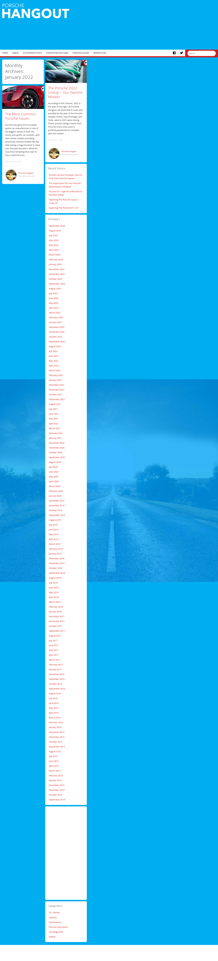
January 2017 (55, 669)
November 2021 (57, 389)
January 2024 (55, 264)
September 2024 (57, 225)
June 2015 (54, 761)
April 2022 (54, 365)
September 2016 (57, 688)
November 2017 (57, 621)
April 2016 (54, 712)
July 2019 (53, 524)
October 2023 (55, 279)
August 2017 (55, 635)
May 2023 (53, 303)
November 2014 (57, 790)
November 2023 (57, 274)
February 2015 (56, 775)
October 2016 (55, 683)
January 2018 (55, 611)
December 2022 (56, 327)
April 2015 (54, 766)
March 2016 (54, 717)
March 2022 (54, 370)
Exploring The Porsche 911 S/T (63, 207)
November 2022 (57, 332)
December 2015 (56, 732)
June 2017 (54, 645)
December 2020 (56, 442)
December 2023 (56, 269)
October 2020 (55, 452)
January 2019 (55, 553)
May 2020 (53, 476)
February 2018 (56, 606)
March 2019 (54, 544)
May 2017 (53, 650)
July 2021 (53, 409)
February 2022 (56, 375)
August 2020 (55, 462)
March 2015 (54, 770)
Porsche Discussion (27, 176)
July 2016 (53, 698)
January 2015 (55, 780)
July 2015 (53, 756)
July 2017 (53, 640)
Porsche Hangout (26, 173)
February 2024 (56, 259)
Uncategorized (56, 931)
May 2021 (53, 418)
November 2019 (57, 505)
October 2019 (55, 510)
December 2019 (56, 500)
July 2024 (53, 235)
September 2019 (57, 515)
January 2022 (55, 380)
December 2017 (56, 616)
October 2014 (55, 794)
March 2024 (54, 254)
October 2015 (55, 741)
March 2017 (54, 659)
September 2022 (57, 341)
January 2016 (55, 727)
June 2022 (54, 356)
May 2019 (53, 534)
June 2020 (54, 471)
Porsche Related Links (57, 53)
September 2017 (57, 630)
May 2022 (53, 360)
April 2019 (54, 539)
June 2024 (54, 240)
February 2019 (56, 548)
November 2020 (57, 447)
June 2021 (54, 413)
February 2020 (56, 491)
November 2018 (57, 563)
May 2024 (53, 245)
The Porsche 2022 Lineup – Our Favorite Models (65, 92)
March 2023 (54, 312)
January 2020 (55, 495)
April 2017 (54, 655)
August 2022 (55, 346)
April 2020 (54, 481)
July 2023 (53, 293)
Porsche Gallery (81, 53)
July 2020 (53, 467)
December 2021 (56, 384)
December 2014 (56, 785)
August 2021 (55, 404)
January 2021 (55, 438)
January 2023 (55, 322)
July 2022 (53, 351)
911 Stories (54, 912)
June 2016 (54, 703)
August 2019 (55, 520)
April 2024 (54, 249)
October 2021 (55, 394)
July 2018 (53, 582)
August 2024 (55, 230)
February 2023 (56, 317)
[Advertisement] (154, 24)
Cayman (53, 917)
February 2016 (56, 722)
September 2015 (57, 746)
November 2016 (57, 679)
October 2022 (55, 336)
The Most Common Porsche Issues (20, 116)
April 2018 (54, 597)
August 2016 (55, 693)
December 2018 (56, 558)
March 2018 (54, 602)
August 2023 (55, 288)
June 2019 (54, 529)
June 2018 (54, 587)
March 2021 (54, 428)
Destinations (55, 922)
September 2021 (57, 399)
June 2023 (54, 298)
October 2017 (55, 626)
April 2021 (54, 423)
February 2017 (56, 664)
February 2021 (56, 433)
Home (5, 53)
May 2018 (53, 592)
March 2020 (54, 486)
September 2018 (57, 573)
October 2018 (55, 568)
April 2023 (54, 307)
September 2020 (57, 457)
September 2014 (57, 799)
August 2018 (55, 577)
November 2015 (57, 737)
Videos (15, 53)
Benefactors (100, 53)
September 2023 (57, 283)
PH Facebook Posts (32, 53)
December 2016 (56, 674)
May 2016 (53, 708)
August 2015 (55, 751)
